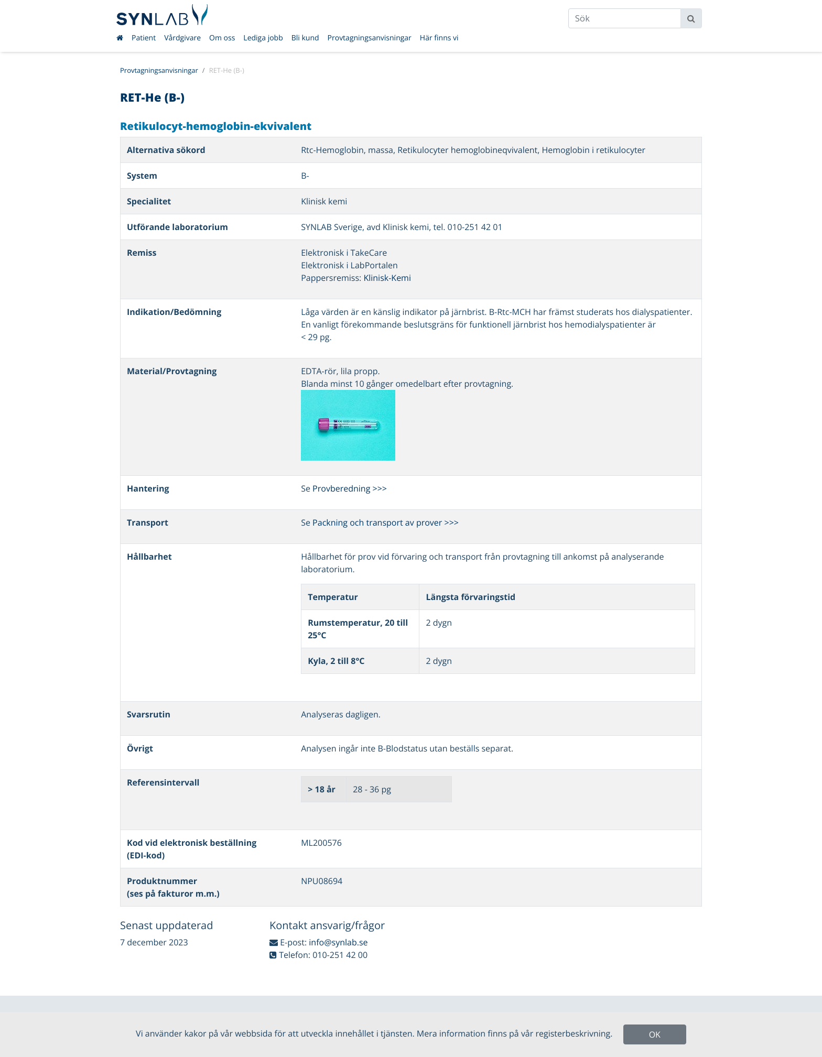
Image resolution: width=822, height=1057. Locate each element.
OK (655, 1034)
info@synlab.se (338, 942)
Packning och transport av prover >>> (385, 522)
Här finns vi (439, 38)
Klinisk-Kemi (387, 278)
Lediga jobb (263, 38)
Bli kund (305, 38)
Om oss (222, 38)
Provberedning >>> (349, 488)
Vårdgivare (182, 38)
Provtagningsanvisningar (370, 38)
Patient (144, 38)
